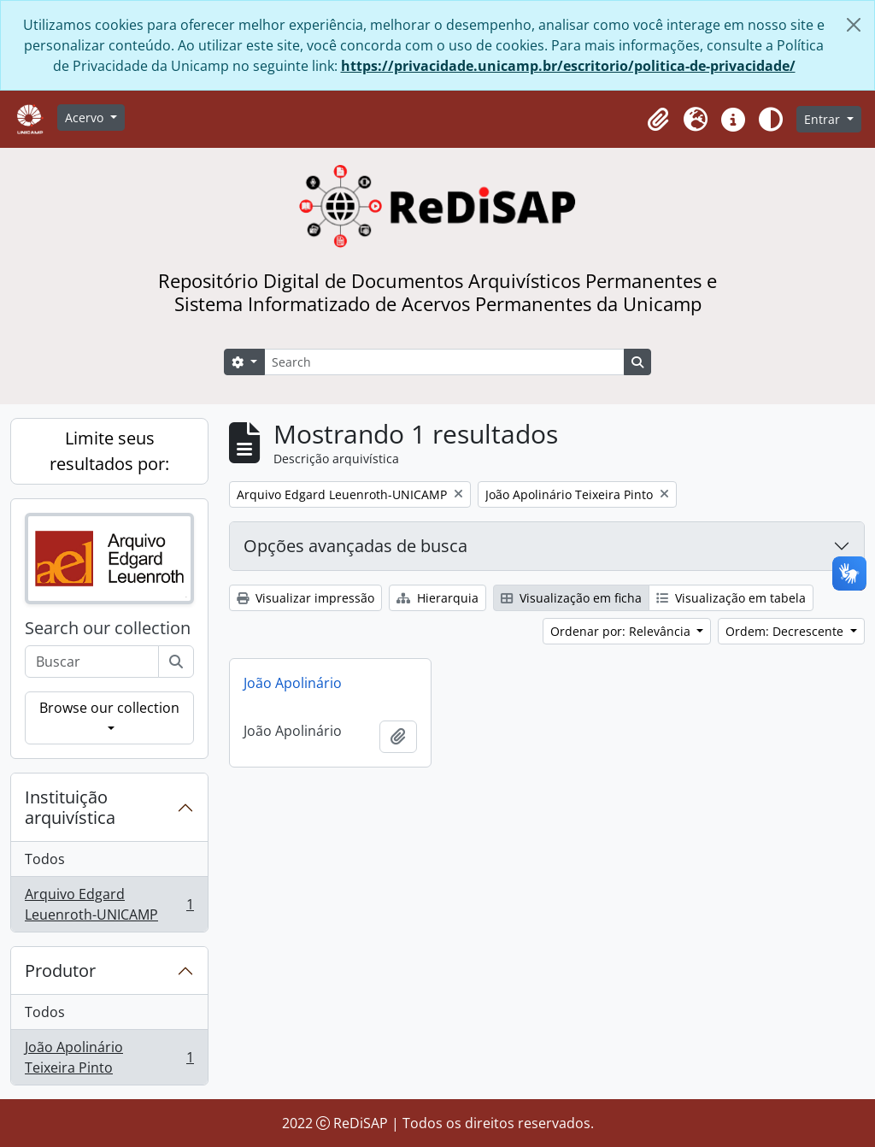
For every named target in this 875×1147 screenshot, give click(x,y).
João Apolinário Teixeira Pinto (109, 1057)
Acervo (86, 117)
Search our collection (108, 628)
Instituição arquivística (70, 807)
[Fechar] (853, 25)
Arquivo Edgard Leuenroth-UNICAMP (109, 904)
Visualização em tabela (731, 598)
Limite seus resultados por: (109, 450)
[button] (658, 119)
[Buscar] (176, 661)
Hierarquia (437, 598)
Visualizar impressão (305, 598)
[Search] (444, 362)
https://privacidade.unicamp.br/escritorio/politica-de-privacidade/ (568, 65)
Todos (45, 859)
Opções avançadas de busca (355, 545)
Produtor (60, 970)
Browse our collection (109, 707)
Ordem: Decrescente (786, 631)
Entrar (823, 119)
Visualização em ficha (571, 598)
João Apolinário (293, 682)
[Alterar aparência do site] (771, 119)
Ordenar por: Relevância (622, 631)
